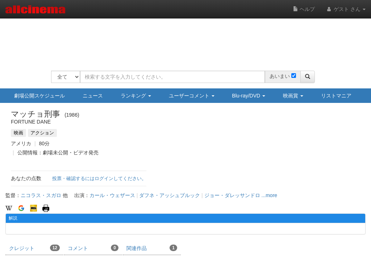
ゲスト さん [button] (346, 9)
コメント (93, 248)
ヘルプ (304, 9)
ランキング (136, 96)
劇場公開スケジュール (39, 96)
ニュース (93, 96)
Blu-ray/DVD (248, 96)
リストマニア (336, 96)
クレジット (34, 248)
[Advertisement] (183, 40)
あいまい (280, 76)
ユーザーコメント (191, 96)
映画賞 (293, 96)
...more (270, 195)
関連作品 (151, 248)
